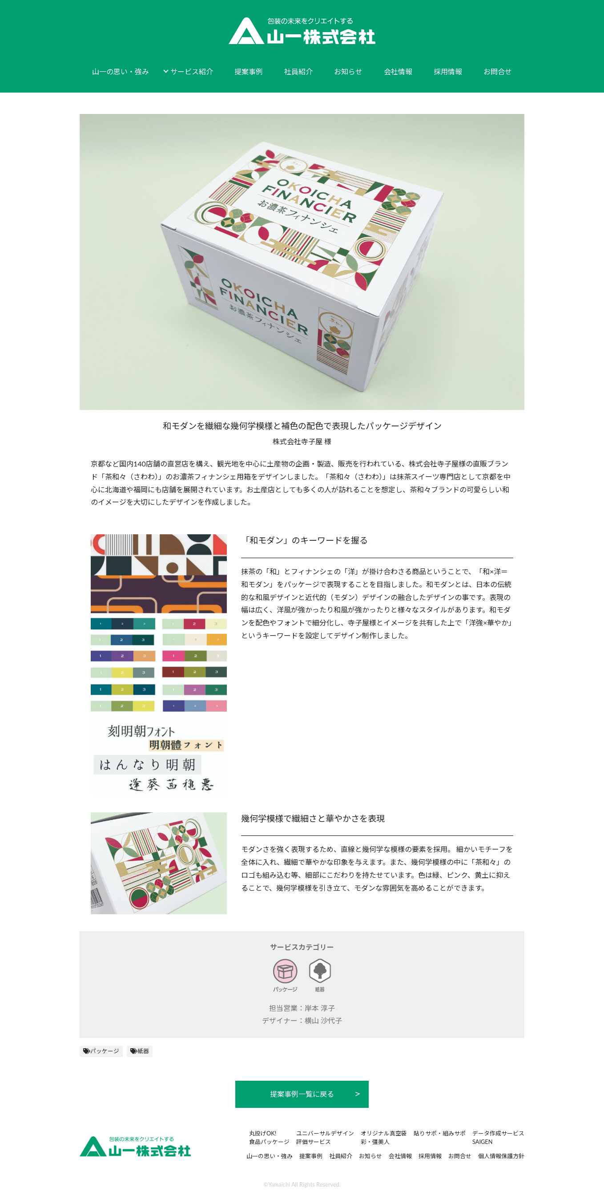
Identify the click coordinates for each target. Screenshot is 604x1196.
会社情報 (398, 71)
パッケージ (104, 1050)
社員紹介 (298, 71)
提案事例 (248, 71)
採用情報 (448, 71)
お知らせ (348, 71)
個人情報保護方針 (501, 1156)
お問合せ (497, 71)
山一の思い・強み (120, 71)
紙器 (143, 1050)
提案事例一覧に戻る (302, 1094)
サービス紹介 (191, 71)
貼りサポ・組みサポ (440, 1133)
